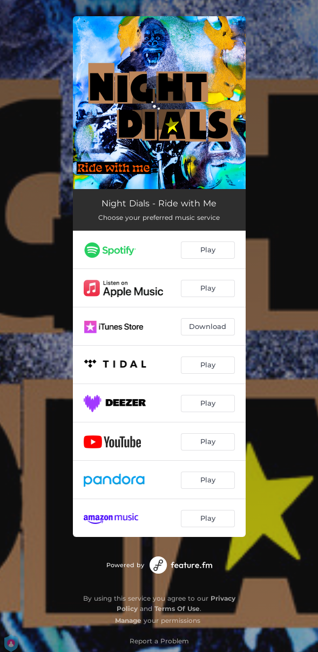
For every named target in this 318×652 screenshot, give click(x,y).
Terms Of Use (177, 608)
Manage (128, 620)
